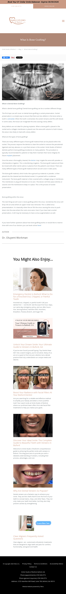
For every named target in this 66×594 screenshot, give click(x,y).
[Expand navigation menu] (63, 21)
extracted (11, 119)
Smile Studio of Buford (9, 49)
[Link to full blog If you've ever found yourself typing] (33, 333)
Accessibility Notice (56, 564)
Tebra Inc (16, 564)
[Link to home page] (24, 21)
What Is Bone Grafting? (30, 49)
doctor (33, 160)
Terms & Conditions (40, 564)
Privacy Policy (26, 564)
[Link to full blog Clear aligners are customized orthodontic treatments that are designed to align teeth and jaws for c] (33, 525)
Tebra (42, 586)
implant (9, 155)
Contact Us (33, 567)
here (39, 225)
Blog (20, 49)
